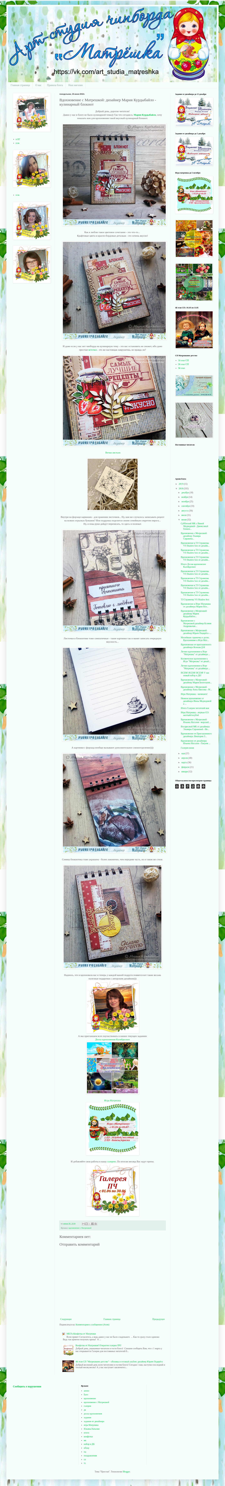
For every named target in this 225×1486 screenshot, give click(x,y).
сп (85, 1459)
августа (185, 510)
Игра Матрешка (112, 1100)
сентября (185, 506)
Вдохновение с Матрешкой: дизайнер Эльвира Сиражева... (194, 536)
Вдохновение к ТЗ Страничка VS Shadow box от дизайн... (195, 544)
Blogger (126, 1471)
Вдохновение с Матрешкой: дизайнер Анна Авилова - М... (196, 688)
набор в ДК (89, 1444)
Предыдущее (158, 1319)
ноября (185, 497)
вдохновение (90, 1398)
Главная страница (20, 85)
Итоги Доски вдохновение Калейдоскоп (193, 565)
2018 (181, 488)
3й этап (181, 368)
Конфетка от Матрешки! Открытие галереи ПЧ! (98, 1345)
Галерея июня (187, 748)
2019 (181, 484)
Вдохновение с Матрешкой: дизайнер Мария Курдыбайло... (194, 614)
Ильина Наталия (91, 1429)
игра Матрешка (91, 1425)
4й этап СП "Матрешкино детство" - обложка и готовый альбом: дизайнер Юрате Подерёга (119, 1361)
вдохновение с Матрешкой (80, 1228)
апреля (184, 758)
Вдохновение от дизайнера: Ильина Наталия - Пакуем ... (195, 742)
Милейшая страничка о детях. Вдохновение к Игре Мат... (195, 638)
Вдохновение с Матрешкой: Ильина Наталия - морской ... (196, 720)
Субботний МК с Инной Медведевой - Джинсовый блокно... (194, 526)
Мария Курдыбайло (145, 114)
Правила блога (55, 85)
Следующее (66, 1319)
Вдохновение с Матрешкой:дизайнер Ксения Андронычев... (196, 623)
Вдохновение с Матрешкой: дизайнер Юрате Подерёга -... (196, 631)
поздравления (90, 1455)
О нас (38, 85)
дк (85, 1410)
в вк (18, 143)
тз (85, 1463)
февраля (185, 767)
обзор (86, 1448)
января (184, 771)
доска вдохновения (93, 1413)
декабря (185, 492)
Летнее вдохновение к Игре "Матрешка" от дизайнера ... (195, 653)
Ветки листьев (112, 452)
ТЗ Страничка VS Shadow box (195, 599)
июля (184, 515)
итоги (86, 1433)
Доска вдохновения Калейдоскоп (112, 1039)
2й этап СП (183, 364)
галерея (87, 1406)
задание (87, 1417)
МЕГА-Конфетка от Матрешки (81, 1334)
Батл (86, 1394)
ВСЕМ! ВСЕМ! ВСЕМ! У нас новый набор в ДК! (195, 674)
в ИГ (18, 139)
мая (183, 753)
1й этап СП (183, 360)
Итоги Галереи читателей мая (195, 708)
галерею (111, 1161)
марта (184, 762)
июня (184, 519)
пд (85, 1452)
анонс (86, 1391)
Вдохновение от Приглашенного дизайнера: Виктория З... (196, 735)
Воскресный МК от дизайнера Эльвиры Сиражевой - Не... (195, 728)
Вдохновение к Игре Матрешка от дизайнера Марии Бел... (196, 605)
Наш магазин (75, 85)
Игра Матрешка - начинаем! (194, 694)
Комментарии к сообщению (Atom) (92, 1324)
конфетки (88, 1436)
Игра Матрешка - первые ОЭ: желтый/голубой (195, 713)
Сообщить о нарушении (27, 1386)
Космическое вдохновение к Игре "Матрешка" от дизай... (196, 660)
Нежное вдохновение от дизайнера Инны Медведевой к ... (196, 701)
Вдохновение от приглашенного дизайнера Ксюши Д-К (196, 646)
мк (85, 1440)
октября (185, 501)
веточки (93, 349)
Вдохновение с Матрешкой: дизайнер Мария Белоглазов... (196, 681)
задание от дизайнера (94, 1421)
